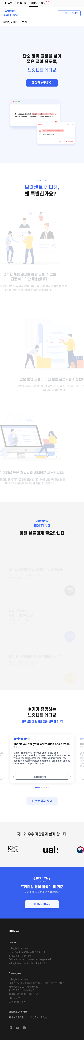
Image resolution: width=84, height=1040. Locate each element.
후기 (24, 22)
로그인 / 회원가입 (69, 13)
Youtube (18, 1028)
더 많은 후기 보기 (42, 801)
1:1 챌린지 (21, 3)
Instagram (24, 1028)
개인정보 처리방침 (38, 1017)
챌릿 (44, 3)
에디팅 (34, 3)
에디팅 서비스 (10, 22)
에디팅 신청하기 (42, 83)
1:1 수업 (8, 3)
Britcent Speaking (11, 1028)
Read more (40, 777)
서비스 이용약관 (16, 1017)
